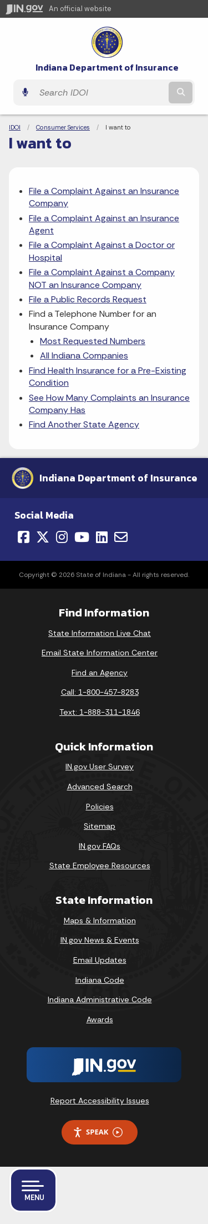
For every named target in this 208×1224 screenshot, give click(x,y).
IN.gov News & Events (99, 940)
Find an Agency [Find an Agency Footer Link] (100, 673)
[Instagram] (62, 537)
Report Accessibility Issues (99, 1101)
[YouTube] (81, 537)
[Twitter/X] (42, 537)
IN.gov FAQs (99, 846)
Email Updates (99, 960)
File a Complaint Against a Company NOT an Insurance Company (102, 278)
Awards (100, 1019)
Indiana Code (99, 980)
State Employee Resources (99, 865)
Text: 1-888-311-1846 (99, 712)
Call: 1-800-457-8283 (100, 692)
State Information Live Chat (99, 633)
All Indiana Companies (84, 355)
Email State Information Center (100, 653)
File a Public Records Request (87, 299)
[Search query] (100, 92)
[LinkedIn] (102, 537)
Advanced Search (100, 787)
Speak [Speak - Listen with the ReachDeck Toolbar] (98, 1132)
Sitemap (99, 826)
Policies (100, 807)
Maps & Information (100, 920)
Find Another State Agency (84, 424)
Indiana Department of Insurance (107, 67)
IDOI (15, 127)
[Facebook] (23, 537)
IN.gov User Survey (99, 767)
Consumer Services (63, 127)
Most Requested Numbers (92, 341)
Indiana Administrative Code (100, 999)
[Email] (121, 537)
